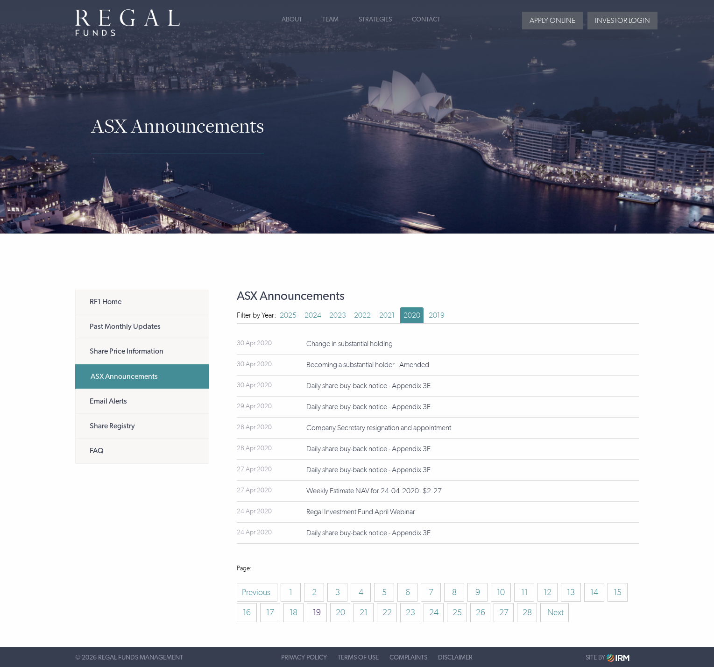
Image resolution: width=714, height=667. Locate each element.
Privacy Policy (304, 657)
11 (524, 592)
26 (480, 612)
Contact (426, 19)
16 (247, 612)
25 (457, 612)
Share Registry (112, 426)
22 (387, 612)
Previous (257, 592)
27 (504, 612)
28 (527, 612)
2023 (337, 315)
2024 (312, 315)
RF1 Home (105, 301)
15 (618, 592)
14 (594, 592)
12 (547, 592)
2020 (411, 315)
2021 (387, 315)
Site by (607, 658)
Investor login (622, 20)
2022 (362, 315)
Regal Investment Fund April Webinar (360, 511)
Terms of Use (358, 657)
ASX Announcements (124, 376)
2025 (288, 315)
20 (340, 612)
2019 (437, 315)
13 (571, 592)
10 (501, 592)
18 (293, 612)
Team (330, 19)
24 (433, 612)
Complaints (408, 657)
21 (364, 612)
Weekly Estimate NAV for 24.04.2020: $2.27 (374, 490)
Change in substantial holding (349, 343)
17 (270, 612)
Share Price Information (126, 351)
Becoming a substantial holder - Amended (367, 364)
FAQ (97, 450)
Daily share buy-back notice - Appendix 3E (368, 385)
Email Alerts (108, 401)
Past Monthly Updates (125, 326)
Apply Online (552, 20)
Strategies (375, 19)
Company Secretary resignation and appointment (378, 427)
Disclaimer (455, 657)
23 (410, 612)
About (292, 19)
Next (554, 612)
